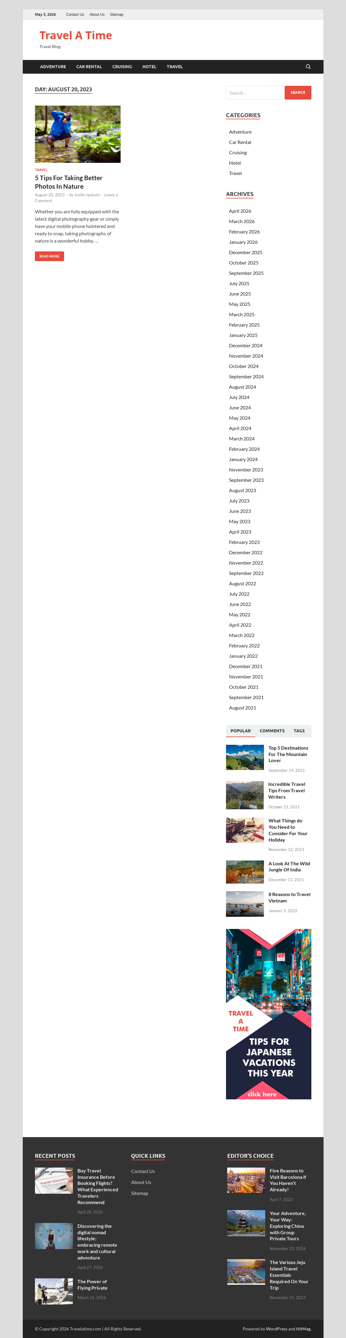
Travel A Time (75, 35)
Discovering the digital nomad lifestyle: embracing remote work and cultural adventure (97, 1241)
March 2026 (242, 221)
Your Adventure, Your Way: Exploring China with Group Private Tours (288, 1225)
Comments (272, 730)
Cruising (122, 66)
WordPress (276, 1328)
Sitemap (116, 14)
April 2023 (240, 531)
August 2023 (242, 490)
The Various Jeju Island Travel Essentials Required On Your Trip (289, 1274)
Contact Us (75, 14)
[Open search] (308, 67)
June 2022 (240, 604)
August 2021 (242, 707)
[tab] (240, 731)
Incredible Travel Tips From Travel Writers (286, 790)
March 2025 (242, 314)
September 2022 (246, 573)
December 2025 (245, 252)
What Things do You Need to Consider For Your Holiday (288, 830)
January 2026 (243, 242)
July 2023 (239, 500)
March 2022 (242, 635)
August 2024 (242, 387)
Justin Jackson (87, 194)
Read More (47, 254)
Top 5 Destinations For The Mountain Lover (288, 754)
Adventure (53, 66)
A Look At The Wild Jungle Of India (289, 866)
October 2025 (244, 262)
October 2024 (244, 366)
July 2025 (239, 283)
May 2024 (239, 418)
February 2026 (244, 231)
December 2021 (245, 666)
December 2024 (245, 345)
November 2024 (246, 356)
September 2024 (246, 376)
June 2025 (240, 293)
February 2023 (244, 542)
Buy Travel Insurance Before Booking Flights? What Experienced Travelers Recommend (97, 1186)
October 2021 (244, 687)
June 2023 (240, 511)
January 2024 (243, 459)
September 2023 (246, 480)
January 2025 (243, 335)
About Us (97, 14)
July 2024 (239, 397)
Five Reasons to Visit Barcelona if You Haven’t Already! (288, 1180)
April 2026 (240, 211)
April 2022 (240, 625)
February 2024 (244, 449)
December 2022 (245, 552)
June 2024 (240, 407)
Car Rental (89, 66)
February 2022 (244, 645)
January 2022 (243, 656)
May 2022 (239, 614)
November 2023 (246, 469)
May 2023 (239, 521)
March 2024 (242, 438)
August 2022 (242, 583)
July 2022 (239, 594)
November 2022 (246, 563)
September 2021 (246, 697)
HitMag (303, 1328)
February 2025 (244, 324)
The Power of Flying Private (92, 1284)
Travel (175, 66)
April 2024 (240, 428)
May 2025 (239, 304)
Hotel (149, 66)
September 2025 (246, 273)
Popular (241, 730)
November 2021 (246, 676)
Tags (299, 730)
